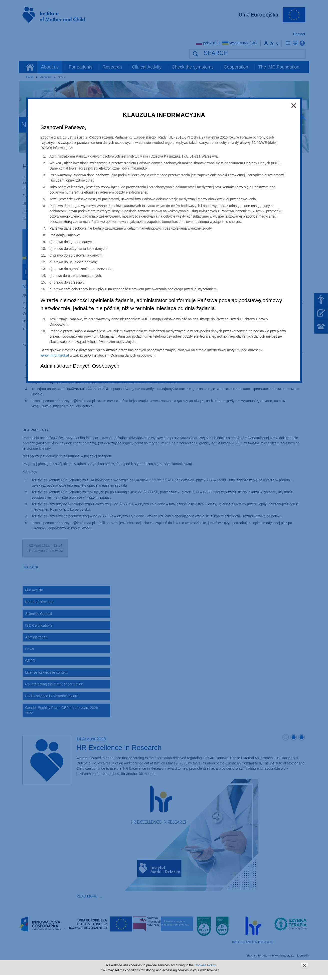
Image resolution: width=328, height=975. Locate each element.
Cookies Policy (204, 965)
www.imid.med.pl (54, 355)
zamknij (304, 965)
